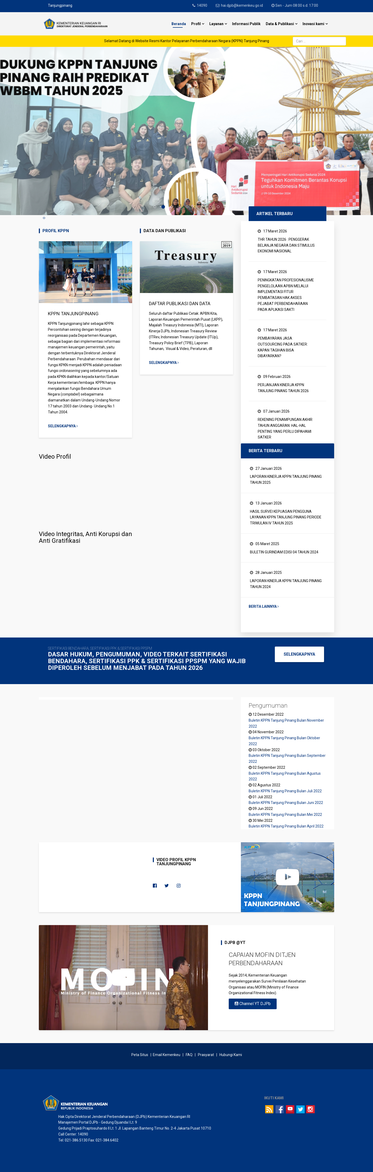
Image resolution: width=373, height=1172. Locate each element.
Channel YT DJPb (253, 1003)
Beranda (178, 24)
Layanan (216, 24)
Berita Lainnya (264, 606)
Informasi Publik (246, 24)
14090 (202, 5)
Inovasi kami (313, 24)
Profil (196, 24)
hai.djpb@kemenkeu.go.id (242, 5)
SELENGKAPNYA (299, 654)
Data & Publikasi (280, 24)
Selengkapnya (63, 426)
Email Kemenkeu (166, 1055)
